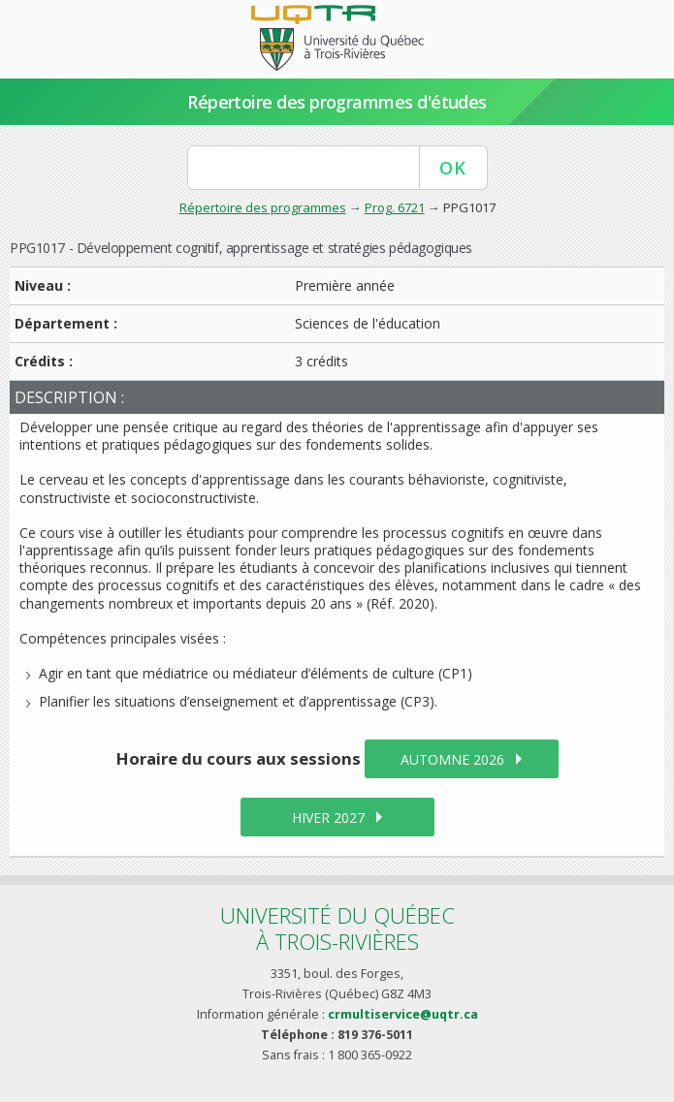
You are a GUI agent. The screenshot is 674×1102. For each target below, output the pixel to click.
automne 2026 (452, 759)
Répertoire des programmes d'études (337, 101)
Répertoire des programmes (262, 207)
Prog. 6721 (395, 207)
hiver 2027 (328, 817)
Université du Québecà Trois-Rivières (337, 928)
